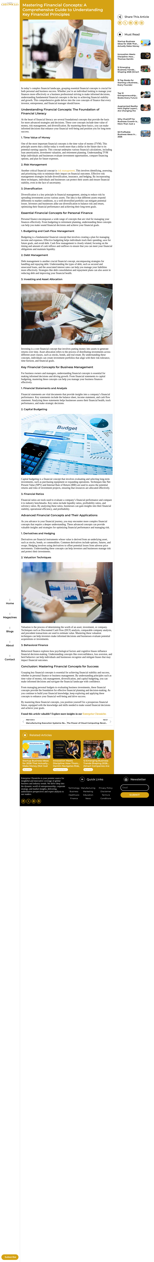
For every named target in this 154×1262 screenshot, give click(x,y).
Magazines (10, 617)
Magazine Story (60, 770)
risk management (66, 170)
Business (27, 770)
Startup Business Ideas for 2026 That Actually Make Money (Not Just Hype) (36, 764)
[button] (120, 23)
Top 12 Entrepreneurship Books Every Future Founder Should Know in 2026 (127, 95)
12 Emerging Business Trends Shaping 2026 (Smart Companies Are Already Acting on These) (96, 764)
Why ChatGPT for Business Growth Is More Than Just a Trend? (127, 121)
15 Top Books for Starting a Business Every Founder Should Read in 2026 (128, 82)
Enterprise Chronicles (94, 713)
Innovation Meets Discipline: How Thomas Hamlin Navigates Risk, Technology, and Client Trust (66, 764)
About (10, 645)
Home (10, 603)
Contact (10, 659)
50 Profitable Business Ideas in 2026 (126, 134)
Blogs (9, 631)
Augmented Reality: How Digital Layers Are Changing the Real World (128, 108)
